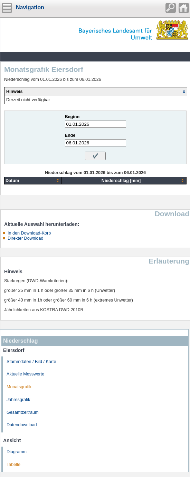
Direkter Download (26, 238)
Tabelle (13, 464)
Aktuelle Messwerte (25, 374)
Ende (70, 135)
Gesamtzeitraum (22, 412)
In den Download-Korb (29, 233)
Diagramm (17, 451)
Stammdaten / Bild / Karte (31, 361)
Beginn (72, 116)
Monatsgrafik (19, 386)
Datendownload (22, 424)
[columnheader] (33, 180)
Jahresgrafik (18, 399)
